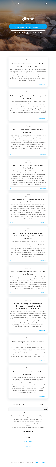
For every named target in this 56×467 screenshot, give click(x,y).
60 (37, 405)
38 (30, 405)
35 (23, 405)
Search (45, 409)
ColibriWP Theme (40, 462)
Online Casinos (28, 441)
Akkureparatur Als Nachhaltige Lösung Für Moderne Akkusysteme (28, 427)
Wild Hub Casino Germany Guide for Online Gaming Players (28, 421)
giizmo (18, 3)
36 (26, 405)
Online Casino (28, 446)
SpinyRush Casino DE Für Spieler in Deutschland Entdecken (28, 419)
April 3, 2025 (28, 127)
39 (33, 405)
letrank (28, 59)
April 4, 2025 (28, 61)
